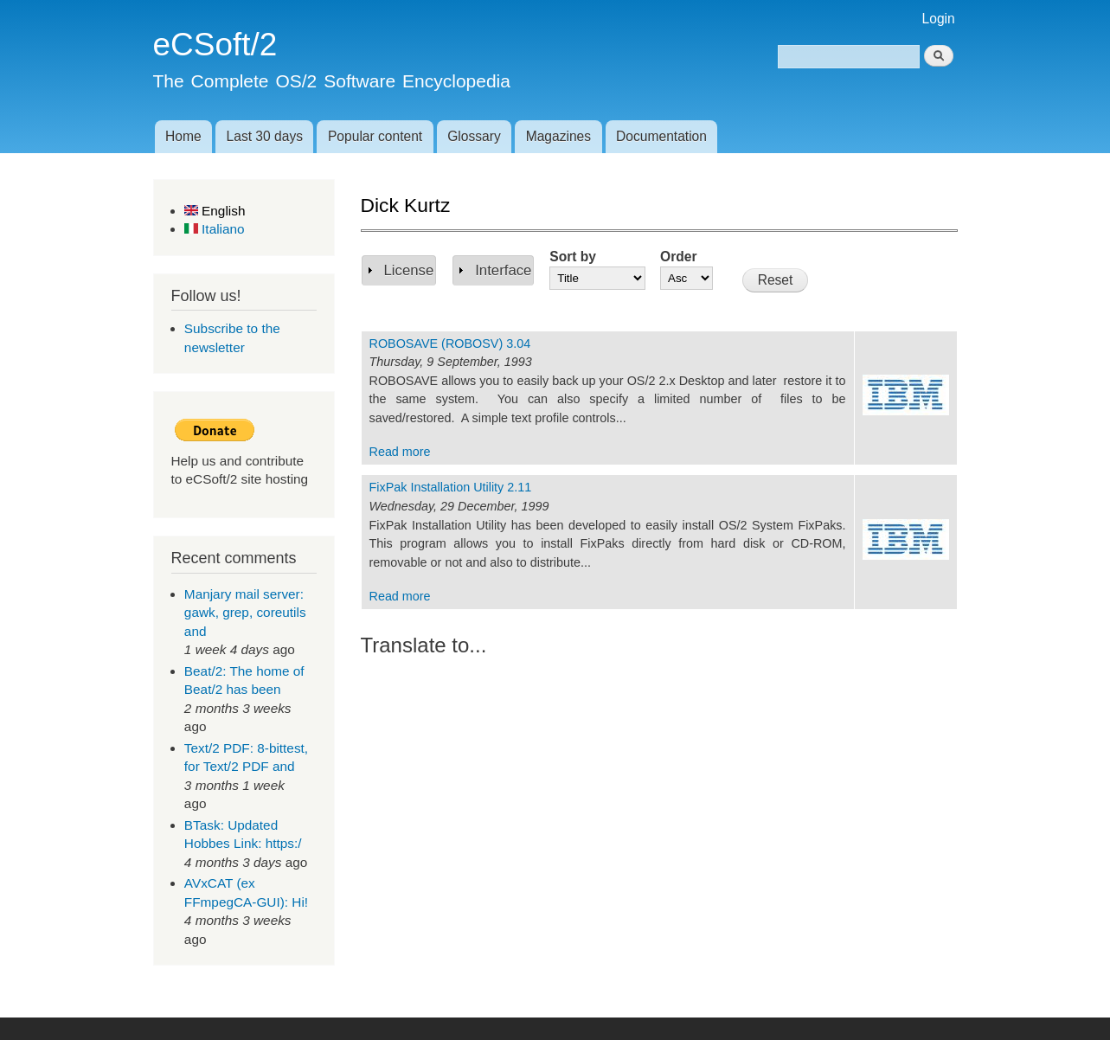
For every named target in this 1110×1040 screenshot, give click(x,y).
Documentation (661, 136)
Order (678, 256)
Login (938, 18)
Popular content (375, 136)
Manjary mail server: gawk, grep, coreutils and (245, 613)
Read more (400, 452)
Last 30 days (265, 136)
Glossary (474, 136)
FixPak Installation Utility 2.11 (450, 487)
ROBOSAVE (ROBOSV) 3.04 (450, 343)
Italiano (214, 228)
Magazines (558, 136)
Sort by (572, 256)
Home (183, 136)
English (215, 210)
